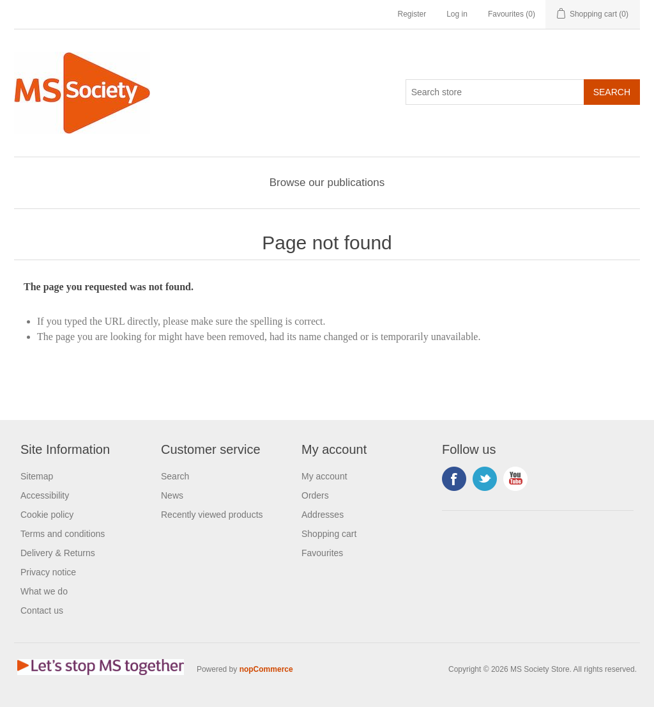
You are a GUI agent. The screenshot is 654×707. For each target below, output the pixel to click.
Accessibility (44, 495)
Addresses (322, 514)
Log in (457, 14)
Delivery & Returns (57, 553)
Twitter (485, 479)
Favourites (322, 553)
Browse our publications (327, 182)
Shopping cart (328, 534)
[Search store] (495, 92)
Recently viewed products (212, 514)
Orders (315, 495)
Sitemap (36, 476)
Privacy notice (48, 572)
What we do (44, 591)
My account (324, 476)
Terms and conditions (62, 534)
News (172, 495)
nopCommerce (266, 669)
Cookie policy (46, 514)
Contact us (41, 610)
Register (411, 14)
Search (175, 476)
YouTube (515, 479)
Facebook (454, 479)
